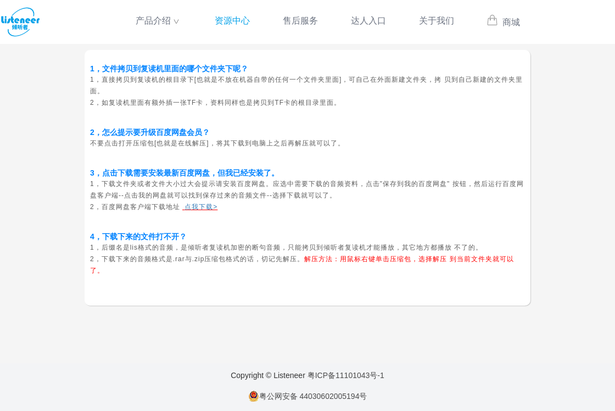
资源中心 (232, 20)
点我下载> (201, 207)
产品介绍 (153, 20)
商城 (503, 22)
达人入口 (368, 20)
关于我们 (436, 20)
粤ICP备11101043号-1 (346, 375)
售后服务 (300, 20)
